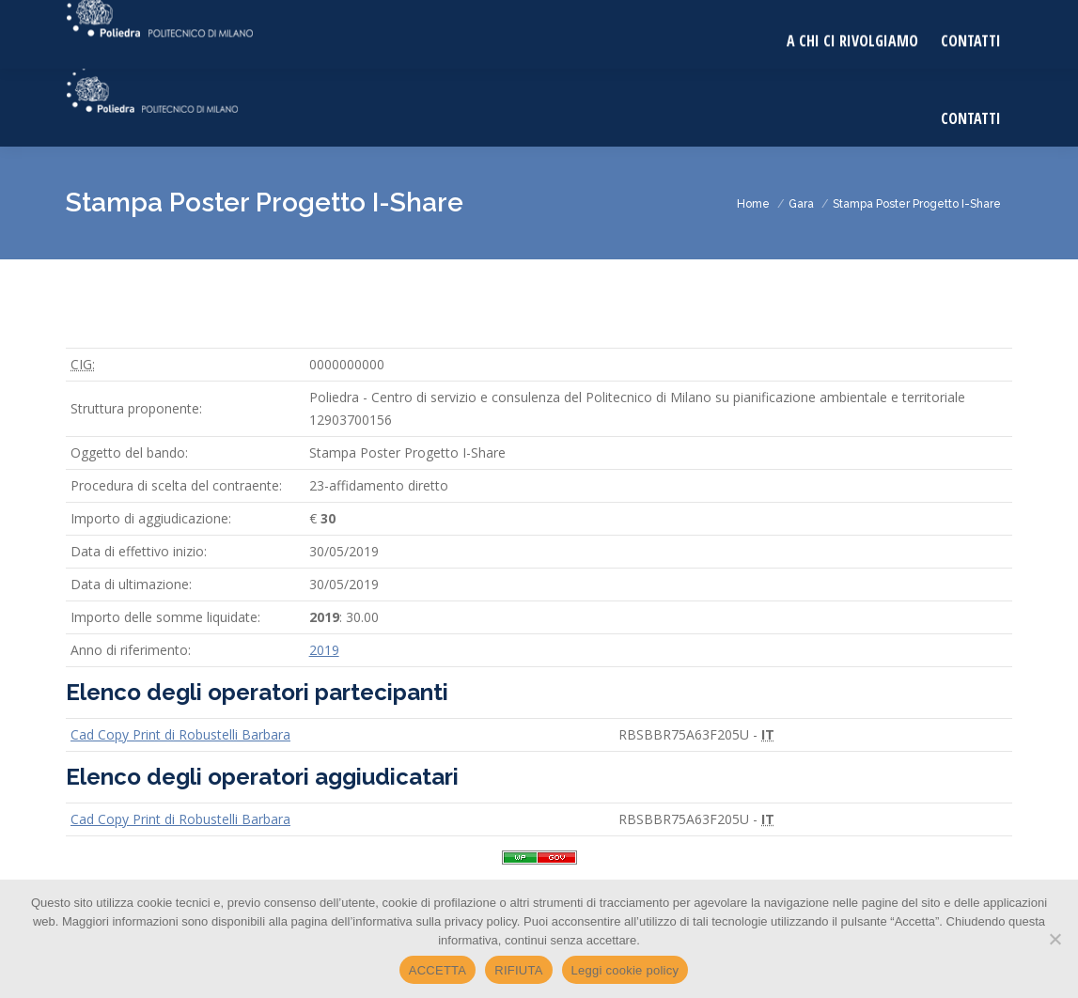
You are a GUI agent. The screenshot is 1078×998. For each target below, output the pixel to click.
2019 (324, 650)
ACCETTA (437, 970)
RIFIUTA (518, 970)
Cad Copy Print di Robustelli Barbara (180, 734)
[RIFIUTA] (1054, 938)
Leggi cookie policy (625, 970)
